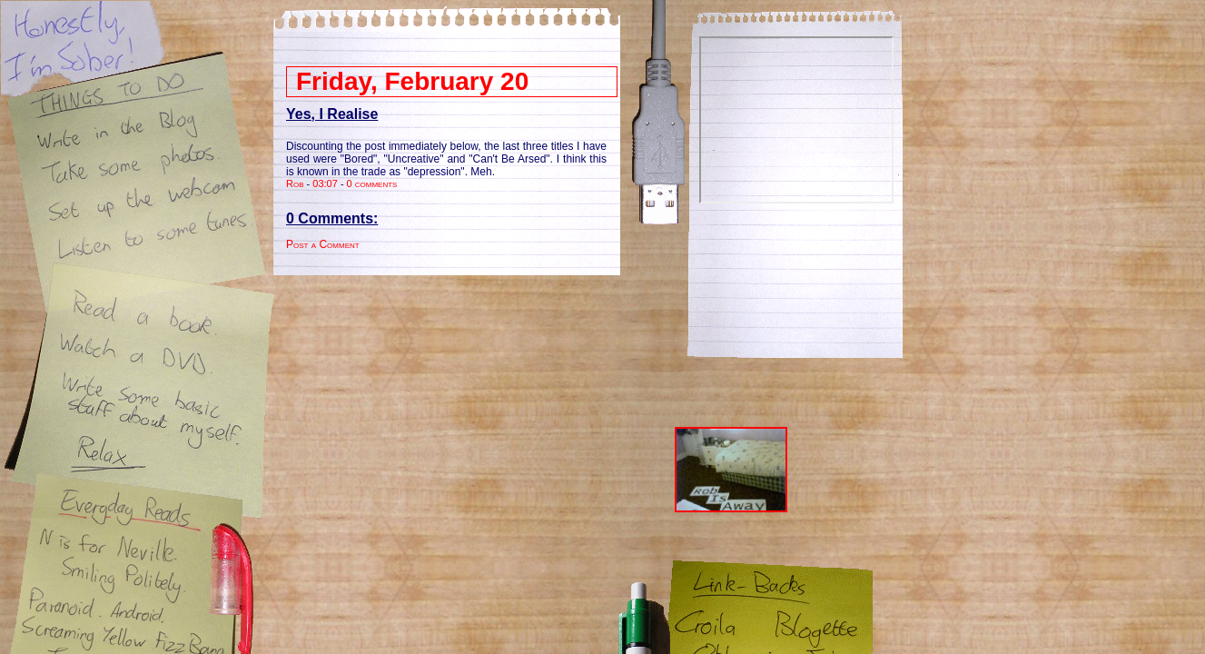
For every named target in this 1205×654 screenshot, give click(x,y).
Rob (295, 183)
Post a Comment (323, 244)
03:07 (325, 183)
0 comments (372, 183)
